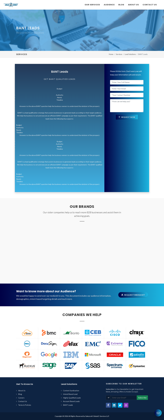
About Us (21, 390)
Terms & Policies (24, 405)
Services (119, 54)
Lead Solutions (130, 54)
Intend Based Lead (70, 394)
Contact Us (22, 401)
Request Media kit (133, 295)
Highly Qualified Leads (72, 398)
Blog (20, 394)
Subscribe (142, 397)
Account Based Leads (71, 401)
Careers (21, 398)
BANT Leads (68, 405)
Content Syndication (71, 390)
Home (111, 54)
